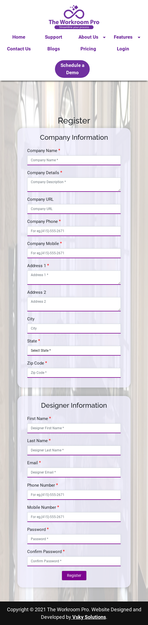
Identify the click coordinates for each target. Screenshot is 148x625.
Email (32, 462)
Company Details (43, 172)
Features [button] (123, 37)
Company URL (40, 199)
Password (36, 529)
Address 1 (36, 265)
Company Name (42, 150)
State (32, 341)
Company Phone (42, 221)
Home (18, 37)
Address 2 (36, 292)
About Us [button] (88, 37)
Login (123, 49)
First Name (37, 418)
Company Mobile (43, 243)
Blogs (53, 49)
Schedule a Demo (72, 68)
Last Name (37, 440)
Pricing (88, 49)
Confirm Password (44, 551)
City (30, 318)
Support (53, 37)
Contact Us (19, 49)
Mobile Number (41, 507)
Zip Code (35, 363)
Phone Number (41, 485)
